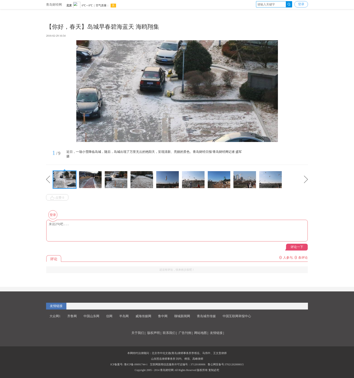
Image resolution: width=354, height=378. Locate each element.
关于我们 (137, 333)
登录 (301, 4)
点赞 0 (57, 198)
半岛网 (124, 316)
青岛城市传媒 (206, 316)
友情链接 (56, 306)
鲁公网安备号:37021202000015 (226, 364)
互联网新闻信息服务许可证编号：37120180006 (177, 364)
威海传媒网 (143, 316)
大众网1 (55, 316)
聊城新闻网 (182, 316)
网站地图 (200, 333)
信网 (109, 316)
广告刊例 (185, 333)
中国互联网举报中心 (237, 316)
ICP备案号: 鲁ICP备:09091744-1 (129, 364)
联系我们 (169, 333)
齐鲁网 (72, 316)
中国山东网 (91, 316)
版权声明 (153, 333)
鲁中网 (163, 316)
